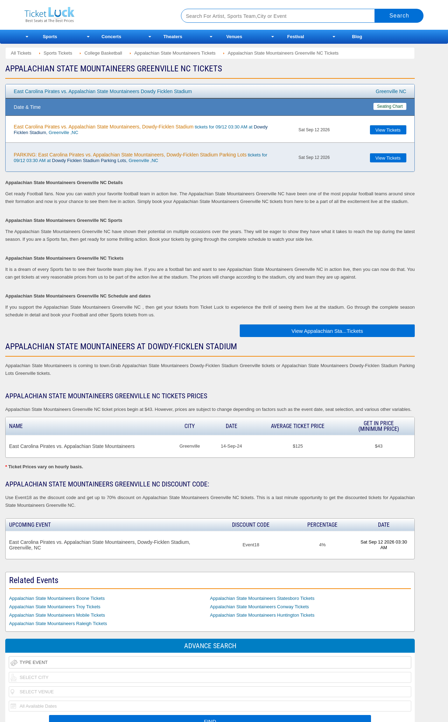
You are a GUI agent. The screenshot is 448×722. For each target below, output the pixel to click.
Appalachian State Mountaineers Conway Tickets (259, 606)
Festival (295, 36)
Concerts (111, 36)
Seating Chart (389, 106)
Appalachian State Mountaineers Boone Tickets (57, 598)
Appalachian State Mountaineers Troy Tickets (54, 606)
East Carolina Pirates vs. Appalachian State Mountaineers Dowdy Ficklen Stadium (103, 91)
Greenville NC (391, 91)
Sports (50, 36)
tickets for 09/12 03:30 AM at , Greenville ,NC (140, 129)
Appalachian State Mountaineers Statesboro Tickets (262, 598)
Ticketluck (94, 15)
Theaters (172, 36)
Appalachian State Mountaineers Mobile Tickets (57, 615)
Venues (234, 36)
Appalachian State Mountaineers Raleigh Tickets (58, 623)
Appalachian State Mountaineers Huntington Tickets (262, 615)
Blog (357, 36)
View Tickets (388, 130)
